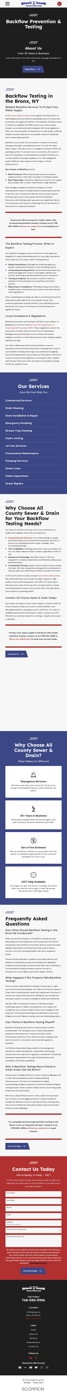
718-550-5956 (33, 1238)
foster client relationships (49, 575)
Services (33, 1276)
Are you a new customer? (16, 1168)
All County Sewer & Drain (19, 115)
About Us (33, 1272)
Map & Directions (33, 1257)
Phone (8, 1146)
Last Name (10, 1139)
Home (33, 1268)
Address (9, 1160)
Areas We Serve (33, 1280)
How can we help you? (15, 1175)
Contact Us (33, 1285)
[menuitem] (27, 1321)
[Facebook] (36, 1296)
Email (8, 1153)
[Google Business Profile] (30, 1296)
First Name (10, 1131)
